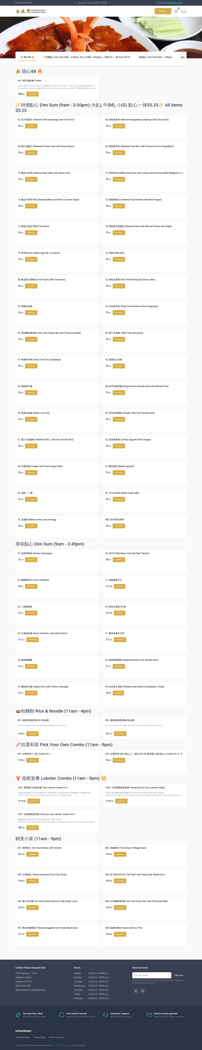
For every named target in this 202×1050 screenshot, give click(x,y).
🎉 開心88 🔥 (27, 57)
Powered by (169, 3)
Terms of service (56, 1037)
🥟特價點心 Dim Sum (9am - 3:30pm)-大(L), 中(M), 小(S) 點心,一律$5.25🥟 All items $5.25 (86, 57)
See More (32, 94)
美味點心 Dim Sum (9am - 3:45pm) (155, 57)
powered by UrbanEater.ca (61, 1045)
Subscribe (178, 975)
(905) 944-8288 (25, 3)
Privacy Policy (39, 1037)
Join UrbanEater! (22, 1037)
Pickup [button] (162, 11)
